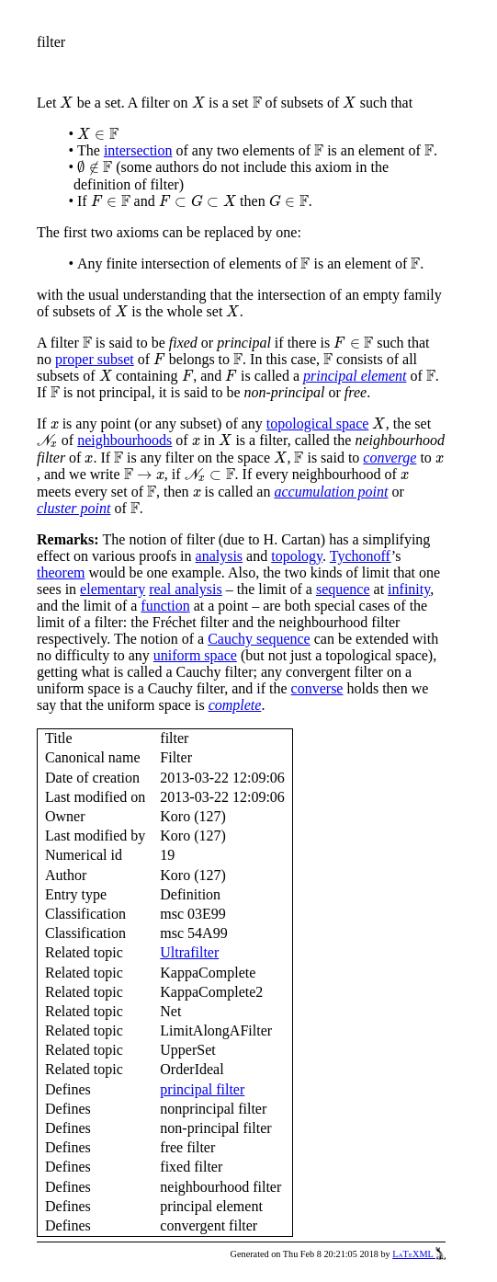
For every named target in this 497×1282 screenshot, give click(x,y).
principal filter (202, 1089)
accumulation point (331, 491)
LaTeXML (419, 1254)
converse (317, 688)
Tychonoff (360, 556)
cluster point (73, 508)
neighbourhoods (124, 440)
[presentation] (66, 102)
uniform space (195, 655)
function (165, 605)
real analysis (185, 589)
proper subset (94, 359)
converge (389, 457)
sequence (343, 589)
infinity (409, 589)
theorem (61, 572)
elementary (112, 589)
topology (296, 556)
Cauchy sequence (259, 639)
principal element (354, 375)
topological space (317, 423)
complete (235, 705)
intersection (138, 150)
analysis (219, 556)
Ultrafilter (189, 952)
